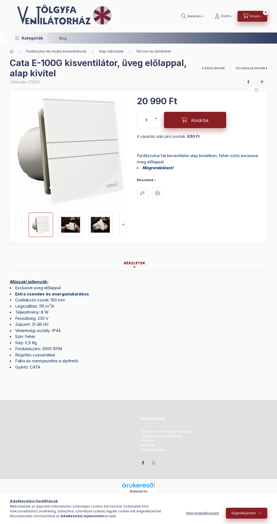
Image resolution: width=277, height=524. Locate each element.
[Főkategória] (12, 51)
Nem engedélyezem (202, 513)
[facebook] (248, 82)
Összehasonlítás (142, 193)
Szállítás (148, 445)
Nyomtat (157, 193)
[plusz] (156, 116)
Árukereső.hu (138, 491)
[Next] (122, 225)
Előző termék (215, 68)
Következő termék (250, 68)
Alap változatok (111, 51)
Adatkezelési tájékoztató (162, 436)
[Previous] (18, 225)
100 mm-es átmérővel (153, 51)
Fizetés (147, 440)
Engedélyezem (244, 513)
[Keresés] (192, 16)
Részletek (145, 180)
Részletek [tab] (134, 263)
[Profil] (223, 16)
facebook (142, 462)
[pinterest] (261, 82)
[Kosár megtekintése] (252, 16)
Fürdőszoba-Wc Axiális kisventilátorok (56, 51)
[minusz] (156, 124)
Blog (63, 38)
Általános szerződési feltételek (167, 431)
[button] (29, 38)
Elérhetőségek (153, 450)
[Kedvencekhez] (256, 90)
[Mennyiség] (146, 120)
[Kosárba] (195, 120)
